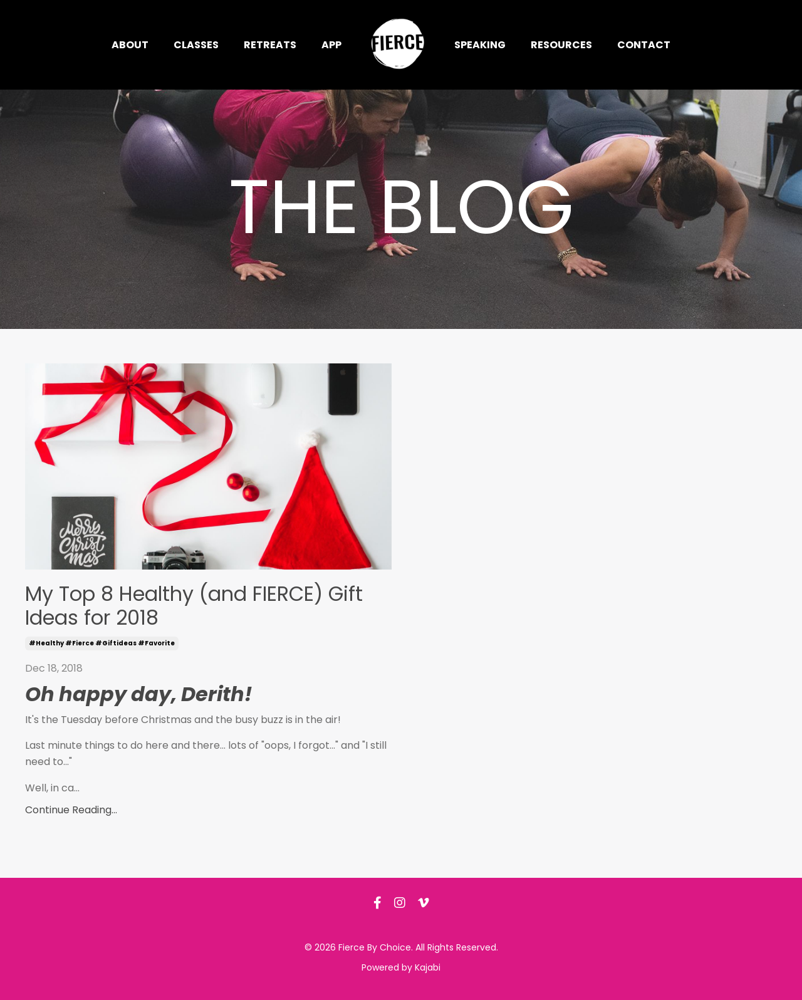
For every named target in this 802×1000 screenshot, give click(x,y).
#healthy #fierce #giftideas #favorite (102, 643)
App (331, 45)
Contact (643, 45)
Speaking (480, 45)
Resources (561, 45)
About (130, 45)
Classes (196, 45)
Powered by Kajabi (401, 967)
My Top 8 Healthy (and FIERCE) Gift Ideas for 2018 (194, 606)
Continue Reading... (71, 810)
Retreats (270, 45)
